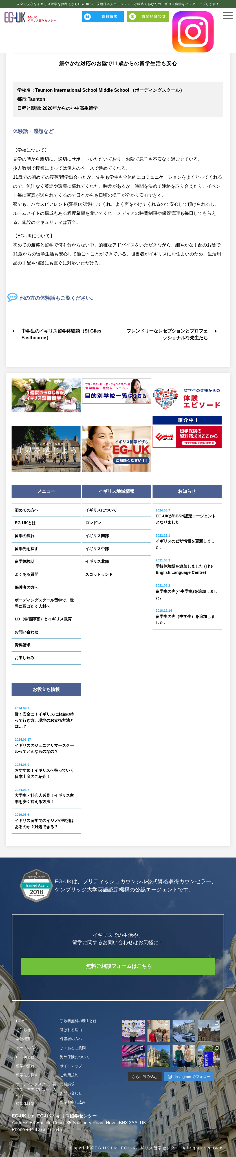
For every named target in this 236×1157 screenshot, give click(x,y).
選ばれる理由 (71, 1030)
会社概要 (23, 1039)
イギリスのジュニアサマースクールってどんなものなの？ (44, 746)
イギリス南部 (97, 535)
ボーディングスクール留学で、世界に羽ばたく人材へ (44, 603)
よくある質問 (26, 574)
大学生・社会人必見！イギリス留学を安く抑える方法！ (44, 796)
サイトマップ (71, 1066)
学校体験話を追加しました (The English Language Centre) (184, 566)
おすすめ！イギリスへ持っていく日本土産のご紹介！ (44, 771)
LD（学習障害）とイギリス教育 (43, 619)
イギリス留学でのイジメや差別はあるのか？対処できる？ (44, 821)
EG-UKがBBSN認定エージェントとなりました (186, 516)
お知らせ (23, 1030)
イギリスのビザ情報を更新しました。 (185, 542)
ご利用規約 (69, 1075)
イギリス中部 (97, 548)
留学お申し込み (73, 1102)
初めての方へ (26, 510)
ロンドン (93, 522)
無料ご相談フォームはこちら (119, 966)
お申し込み (24, 657)
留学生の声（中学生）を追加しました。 (185, 617)
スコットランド (99, 574)
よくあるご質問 (73, 1048)
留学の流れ (24, 535)
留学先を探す (26, 548)
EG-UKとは (25, 522)
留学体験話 (24, 561)
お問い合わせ (26, 632)
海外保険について (74, 1057)
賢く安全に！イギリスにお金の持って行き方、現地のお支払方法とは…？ (44, 718)
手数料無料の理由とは (78, 1021)
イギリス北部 (97, 561)
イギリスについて (101, 510)
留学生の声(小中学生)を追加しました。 (187, 592)
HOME (21, 1021)
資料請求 (22, 645)
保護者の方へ (26, 587)
